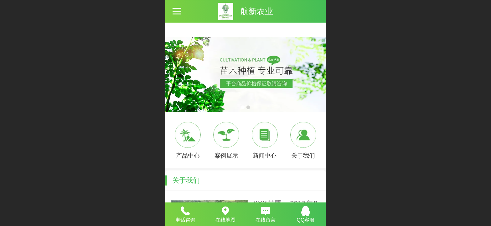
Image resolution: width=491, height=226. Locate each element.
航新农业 (256, 11)
